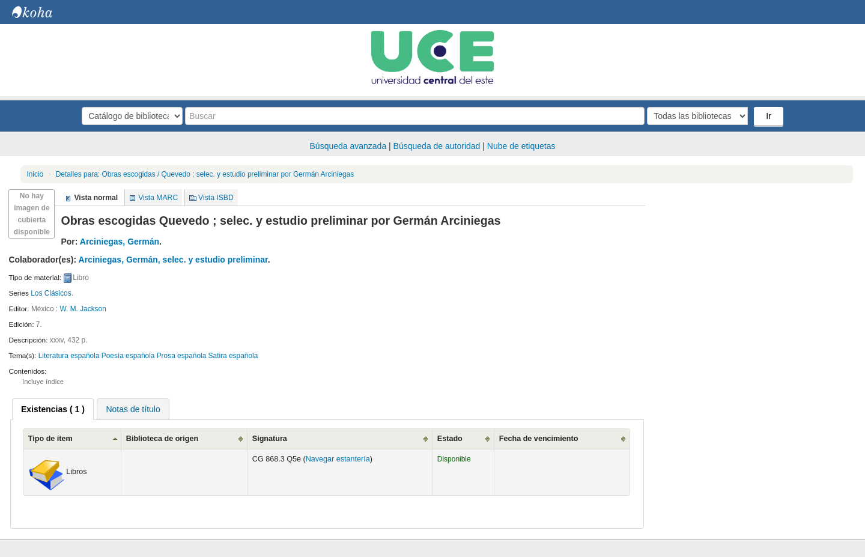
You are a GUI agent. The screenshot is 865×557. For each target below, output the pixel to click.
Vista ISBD (216, 197)
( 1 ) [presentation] (53, 409)
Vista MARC (158, 197)
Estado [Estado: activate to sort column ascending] (450, 438)
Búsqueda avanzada (348, 146)
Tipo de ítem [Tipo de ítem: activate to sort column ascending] (50, 438)
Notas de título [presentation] (133, 409)
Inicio (34, 174)
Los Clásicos (51, 293)
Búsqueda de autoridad (437, 146)
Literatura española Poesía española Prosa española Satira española (148, 356)
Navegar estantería (338, 459)
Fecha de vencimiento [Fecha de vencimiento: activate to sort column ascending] (538, 438)
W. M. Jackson (82, 309)
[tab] (53, 409)
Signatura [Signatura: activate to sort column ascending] (269, 438)
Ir (768, 116)
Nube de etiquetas (521, 146)
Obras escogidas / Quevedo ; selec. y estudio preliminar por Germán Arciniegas (205, 174)
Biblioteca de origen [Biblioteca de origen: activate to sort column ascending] (162, 438)
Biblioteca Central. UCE (42, 12)
